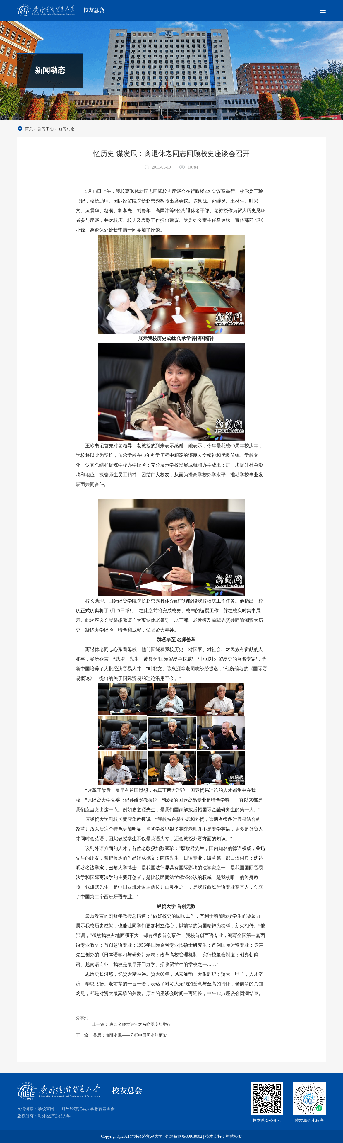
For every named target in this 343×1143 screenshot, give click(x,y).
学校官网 (46, 1109)
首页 (29, 129)
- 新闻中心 (43, 129)
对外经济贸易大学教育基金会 (88, 1109)
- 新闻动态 (64, 129)
